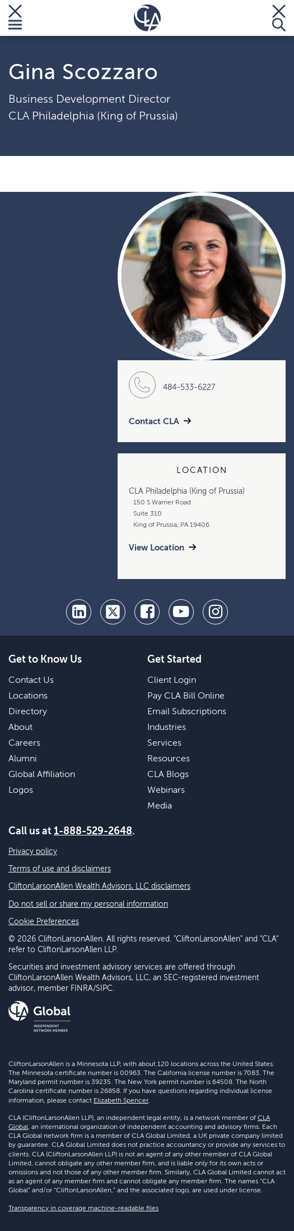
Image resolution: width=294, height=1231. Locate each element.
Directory (27, 712)
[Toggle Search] (279, 17)
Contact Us (31, 680)
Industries (166, 727)
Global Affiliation (41, 774)
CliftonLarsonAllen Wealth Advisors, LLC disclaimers (99, 886)
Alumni (22, 759)
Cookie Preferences (43, 922)
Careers (24, 743)
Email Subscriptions (186, 712)
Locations (28, 696)
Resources (168, 759)
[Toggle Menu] (15, 17)
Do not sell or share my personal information (88, 904)
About (20, 727)
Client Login (171, 680)
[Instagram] (215, 611)
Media (159, 806)
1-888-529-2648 (93, 831)
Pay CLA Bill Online (186, 696)
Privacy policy (32, 852)
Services (164, 743)
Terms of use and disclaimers (59, 869)
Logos (20, 790)
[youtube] (181, 611)
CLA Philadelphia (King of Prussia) (93, 116)
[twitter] (112, 611)
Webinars (166, 790)
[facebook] (147, 611)
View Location (156, 548)
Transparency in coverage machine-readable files (83, 1208)
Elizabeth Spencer (121, 1100)
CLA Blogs (168, 774)
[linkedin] (78, 611)
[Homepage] (147, 18)
